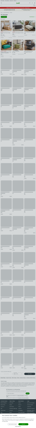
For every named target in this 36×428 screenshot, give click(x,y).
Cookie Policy (31, 420)
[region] (18, 421)
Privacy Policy (5, 421)
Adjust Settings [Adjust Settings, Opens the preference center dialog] (18, 426)
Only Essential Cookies (13, 424)
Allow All (23, 424)
